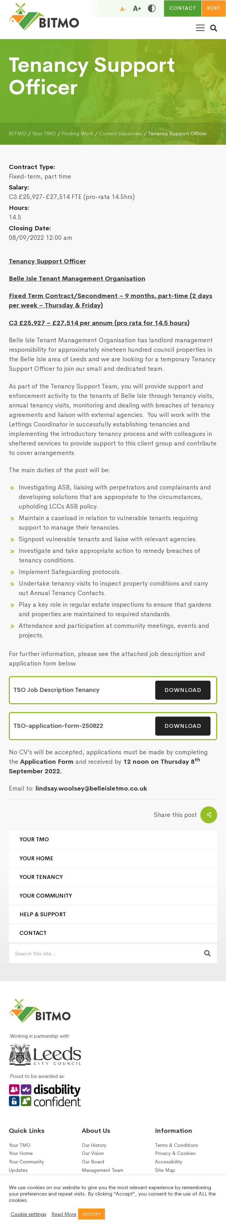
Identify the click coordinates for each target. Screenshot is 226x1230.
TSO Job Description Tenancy (56, 690)
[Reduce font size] (123, 9)
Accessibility (168, 1162)
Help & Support (42, 914)
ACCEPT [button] (91, 1214)
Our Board (93, 1162)
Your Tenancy (41, 877)
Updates (18, 1170)
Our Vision (93, 1153)
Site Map (165, 1170)
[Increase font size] (137, 8)
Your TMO (34, 839)
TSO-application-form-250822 (58, 726)
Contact (32, 933)
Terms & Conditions (176, 1145)
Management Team (102, 1170)
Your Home (36, 858)
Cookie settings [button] (28, 1214)
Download (182, 690)
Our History (94, 1145)
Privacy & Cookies (175, 1153)
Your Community (45, 895)
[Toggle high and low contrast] (151, 8)
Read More (63, 1214)
